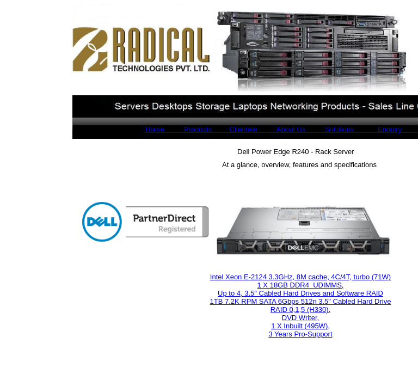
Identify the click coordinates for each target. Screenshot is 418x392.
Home (154, 129)
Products (188, 129)
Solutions (329, 129)
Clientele (234, 129)
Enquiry (379, 129)
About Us (281, 129)
